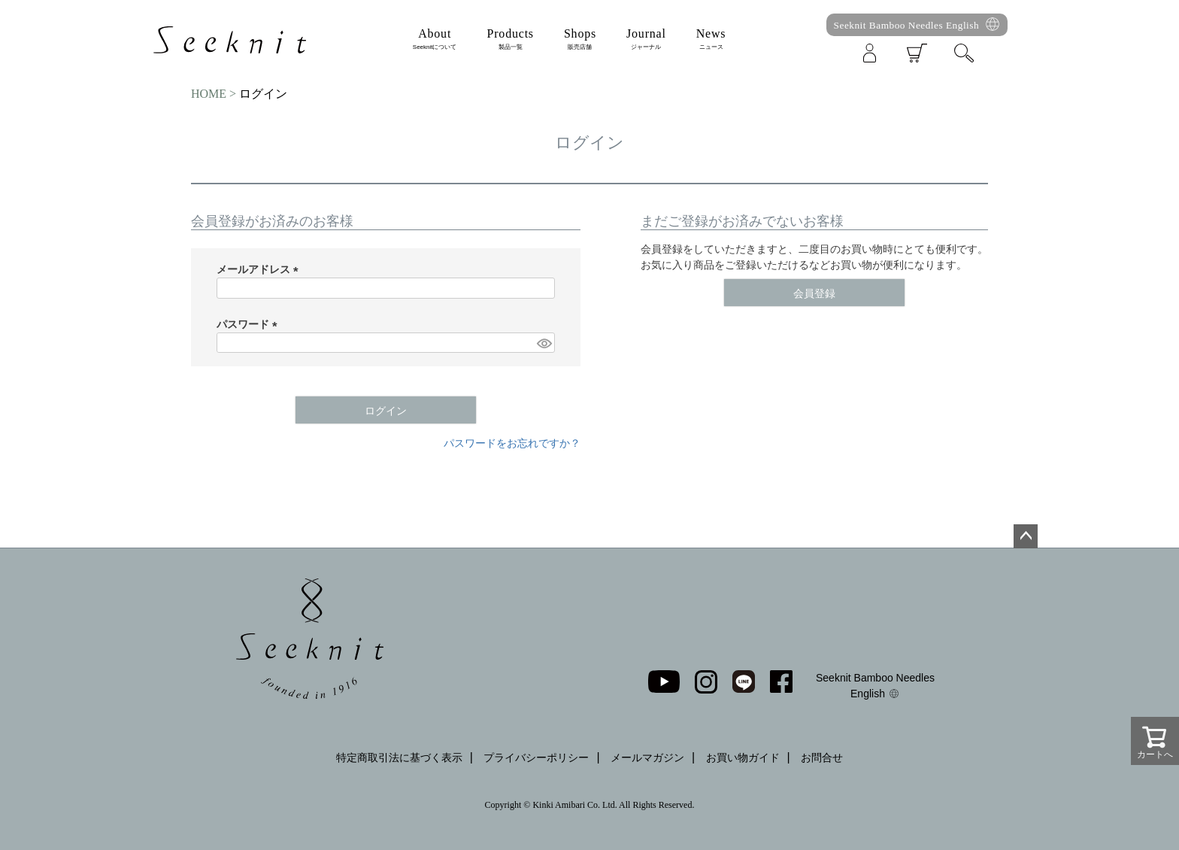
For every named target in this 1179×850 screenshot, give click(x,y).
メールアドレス (260, 269)
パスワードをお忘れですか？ (512, 443)
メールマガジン (647, 757)
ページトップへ (1026, 536)
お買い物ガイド (743, 757)
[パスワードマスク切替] (543, 343)
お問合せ (822, 757)
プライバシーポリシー (536, 757)
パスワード (250, 324)
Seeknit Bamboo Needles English (907, 25)
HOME (208, 93)
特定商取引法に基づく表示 (399, 757)
